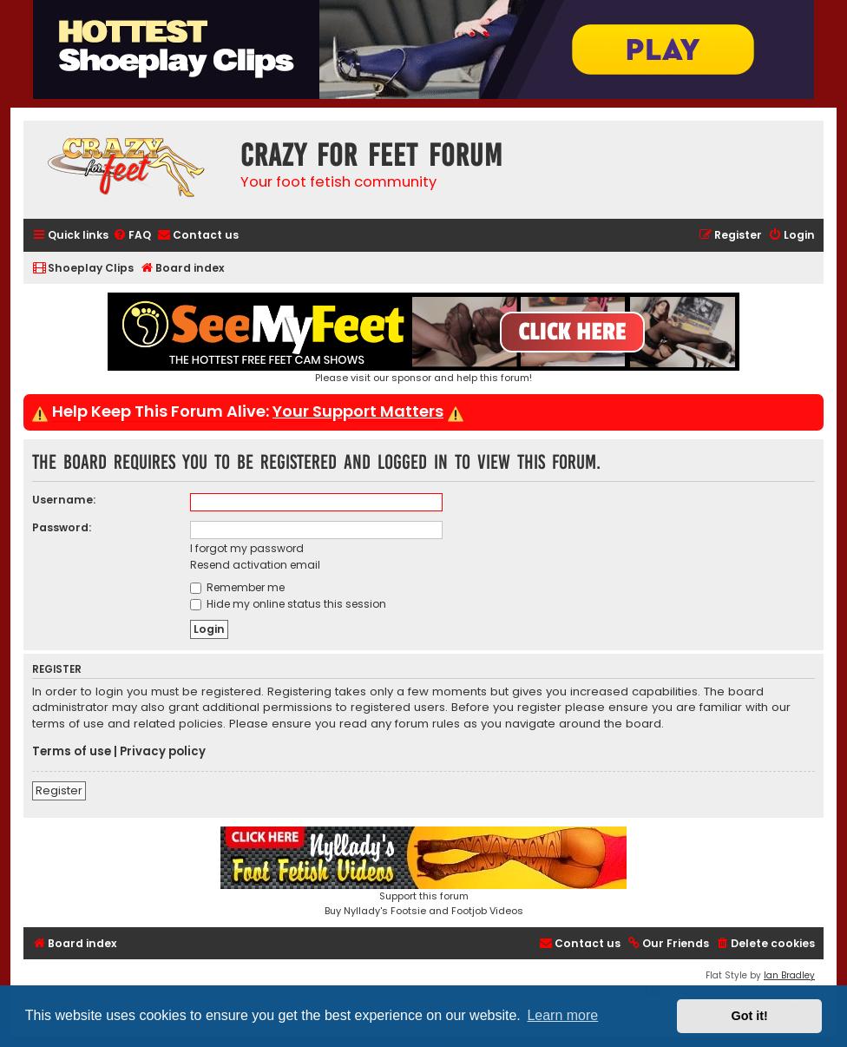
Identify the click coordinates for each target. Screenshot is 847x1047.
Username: (63, 499)
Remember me (237, 587)
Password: (61, 527)
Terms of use (71, 752)
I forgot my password (247, 548)
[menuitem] (132, 235)
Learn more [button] (562, 1015)
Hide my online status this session (288, 603)
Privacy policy (163, 752)
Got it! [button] (750, 1016)
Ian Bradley (789, 975)
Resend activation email (255, 564)
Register (59, 790)
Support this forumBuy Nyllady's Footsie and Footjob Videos (423, 872)
